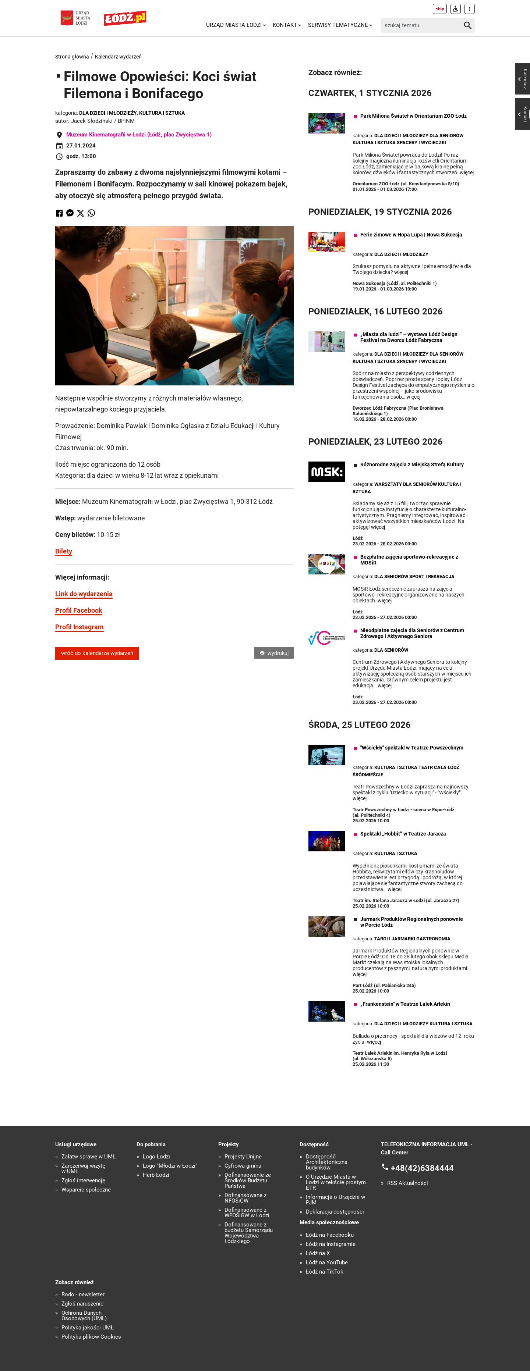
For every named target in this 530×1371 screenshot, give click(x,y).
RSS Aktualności (407, 1183)
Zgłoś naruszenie (82, 1304)
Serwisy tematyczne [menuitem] (338, 25)
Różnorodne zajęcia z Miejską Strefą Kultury (412, 464)
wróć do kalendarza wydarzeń (97, 653)
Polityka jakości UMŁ (87, 1328)
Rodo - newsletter (83, 1294)
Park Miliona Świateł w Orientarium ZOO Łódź (413, 116)
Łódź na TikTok (324, 1272)
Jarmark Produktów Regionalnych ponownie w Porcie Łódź (411, 922)
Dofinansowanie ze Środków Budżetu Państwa (248, 1180)
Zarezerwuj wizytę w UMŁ (83, 1168)
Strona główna (72, 57)
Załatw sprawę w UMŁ (88, 1157)
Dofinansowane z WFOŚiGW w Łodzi (247, 1212)
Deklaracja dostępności (335, 1212)
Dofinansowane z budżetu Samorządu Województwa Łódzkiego (249, 1233)
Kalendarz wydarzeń (118, 57)
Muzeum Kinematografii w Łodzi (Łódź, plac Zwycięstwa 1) (139, 134)
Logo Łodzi (156, 1157)
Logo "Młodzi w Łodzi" (170, 1166)
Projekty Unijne (243, 1157)
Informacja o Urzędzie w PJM (335, 1200)
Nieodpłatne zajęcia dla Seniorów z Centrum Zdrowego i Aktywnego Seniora (412, 633)
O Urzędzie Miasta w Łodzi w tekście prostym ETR (336, 1182)
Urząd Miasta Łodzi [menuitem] (234, 25)
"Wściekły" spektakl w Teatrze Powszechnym (411, 748)
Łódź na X (318, 1253)
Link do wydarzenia (84, 594)
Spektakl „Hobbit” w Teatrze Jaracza (403, 834)
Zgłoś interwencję (83, 1180)
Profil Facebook (78, 610)
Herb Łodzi (156, 1175)
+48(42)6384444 (422, 1167)
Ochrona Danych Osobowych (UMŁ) (84, 1315)
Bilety (63, 551)
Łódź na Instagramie (331, 1244)
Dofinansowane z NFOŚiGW (245, 1198)
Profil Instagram (79, 627)
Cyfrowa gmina (243, 1166)
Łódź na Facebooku (330, 1235)
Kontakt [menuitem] (285, 25)
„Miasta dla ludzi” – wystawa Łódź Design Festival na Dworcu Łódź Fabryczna (408, 337)
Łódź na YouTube (327, 1262)
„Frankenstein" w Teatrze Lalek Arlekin (405, 1004)
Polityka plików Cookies (91, 1337)
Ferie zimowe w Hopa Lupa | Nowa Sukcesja (411, 235)
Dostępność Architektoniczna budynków (326, 1162)
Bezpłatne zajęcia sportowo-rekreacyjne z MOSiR (409, 560)
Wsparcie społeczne (86, 1190)
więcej (467, 172)
